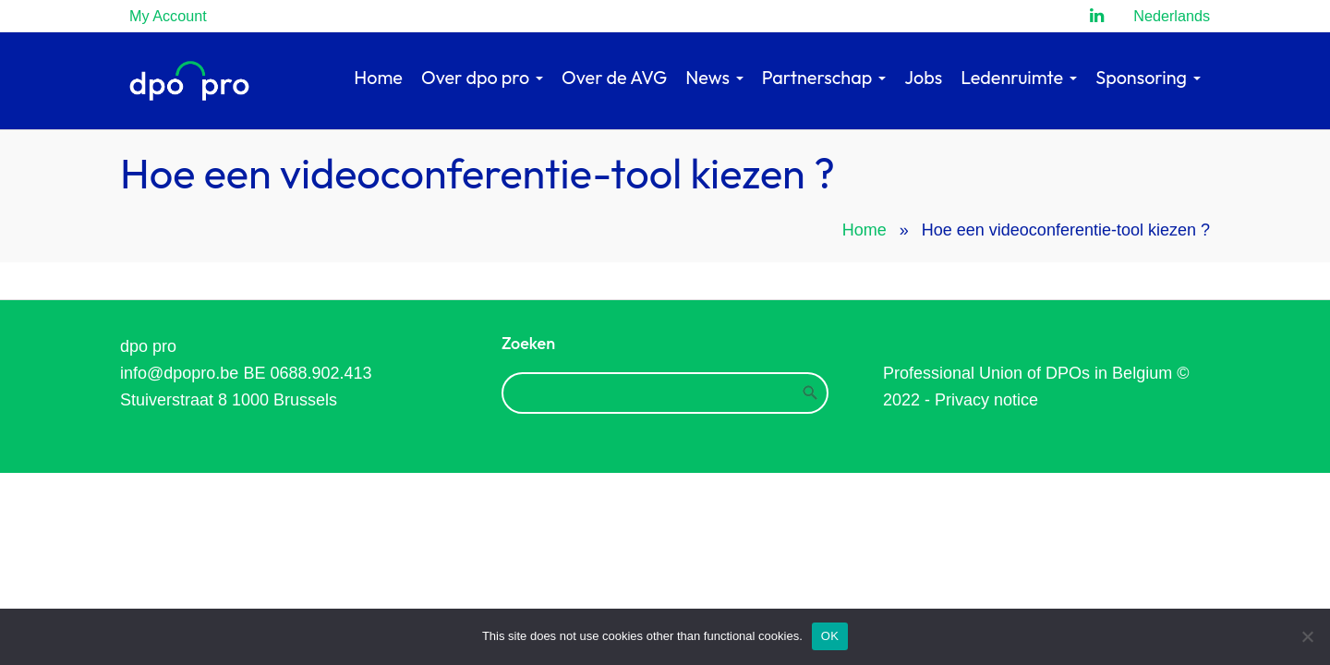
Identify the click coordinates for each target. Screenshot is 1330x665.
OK (830, 636)
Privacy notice (986, 400)
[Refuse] (1307, 636)
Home (864, 230)
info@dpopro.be (179, 373)
